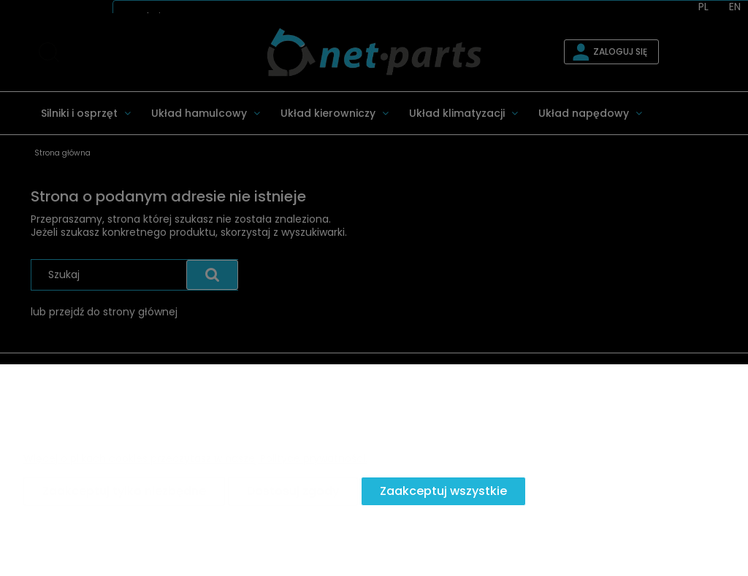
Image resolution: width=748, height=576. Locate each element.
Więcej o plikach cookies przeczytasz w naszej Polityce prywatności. (195, 458)
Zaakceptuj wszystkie (443, 491)
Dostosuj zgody (293, 491)
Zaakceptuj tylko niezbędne (124, 491)
